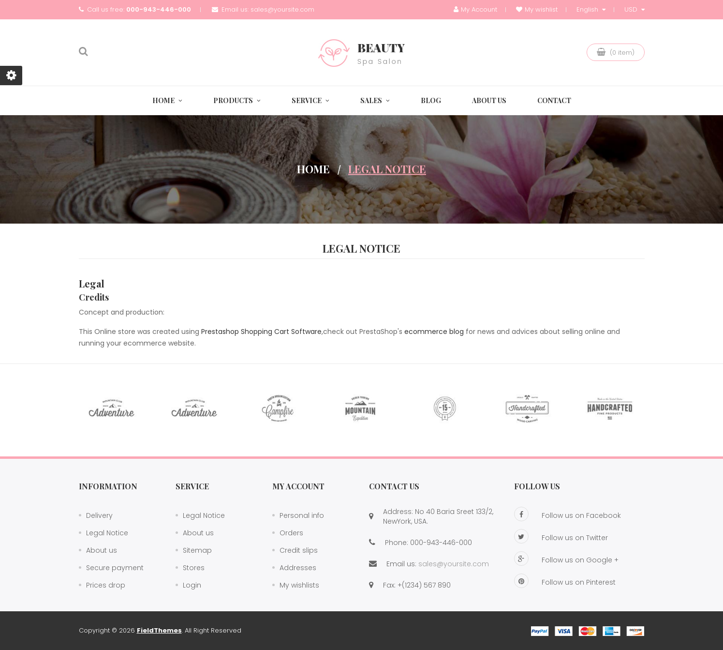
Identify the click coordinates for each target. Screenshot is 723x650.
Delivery (99, 515)
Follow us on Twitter (561, 536)
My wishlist (537, 9)
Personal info (302, 515)
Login (192, 585)
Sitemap (197, 550)
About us (101, 550)
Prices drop (105, 585)
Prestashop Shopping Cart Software (261, 331)
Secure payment (115, 568)
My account (298, 486)
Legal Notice (107, 533)
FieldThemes (159, 630)
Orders (291, 533)
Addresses (298, 568)
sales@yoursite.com (282, 9)
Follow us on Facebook (567, 514)
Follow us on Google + (566, 558)
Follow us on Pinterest (565, 581)
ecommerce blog (434, 331)
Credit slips (299, 550)
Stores (194, 568)
